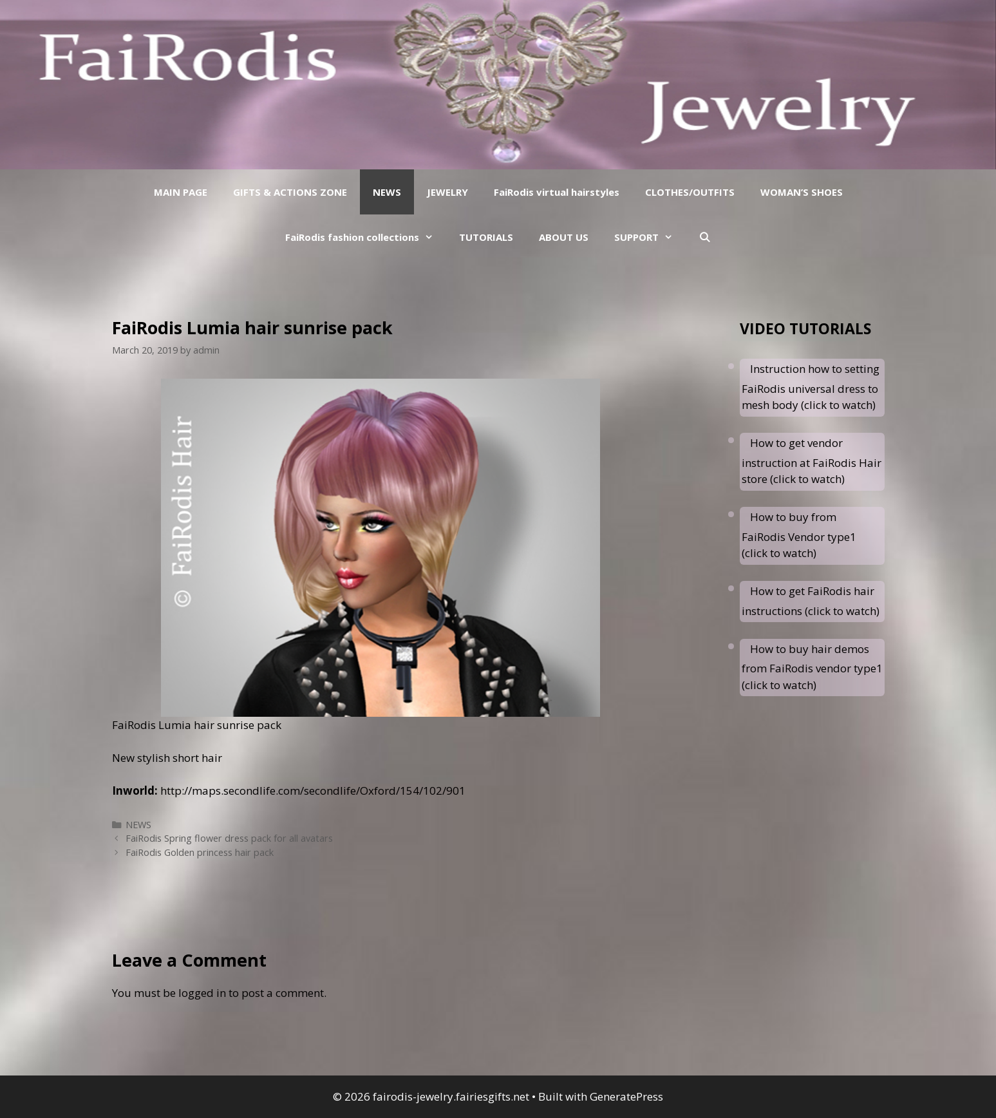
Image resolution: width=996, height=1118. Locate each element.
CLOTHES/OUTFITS (690, 191)
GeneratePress (626, 1096)
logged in (202, 992)
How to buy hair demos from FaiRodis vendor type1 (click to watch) (812, 666)
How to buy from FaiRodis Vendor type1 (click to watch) (799, 534)
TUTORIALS (486, 237)
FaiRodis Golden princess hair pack (200, 852)
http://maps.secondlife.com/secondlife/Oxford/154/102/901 (311, 790)
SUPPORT (650, 237)
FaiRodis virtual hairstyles (556, 191)
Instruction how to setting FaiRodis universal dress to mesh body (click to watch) (810, 386)
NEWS (387, 191)
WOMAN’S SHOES (801, 191)
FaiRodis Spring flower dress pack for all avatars (229, 838)
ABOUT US (563, 237)
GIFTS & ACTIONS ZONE (290, 191)
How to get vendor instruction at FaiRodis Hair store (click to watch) (811, 460)
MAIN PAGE (180, 191)
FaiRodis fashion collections (365, 237)
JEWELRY (447, 191)
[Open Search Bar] (705, 237)
